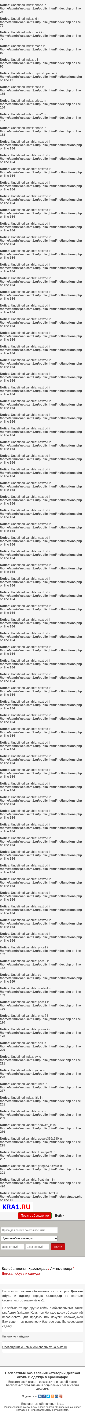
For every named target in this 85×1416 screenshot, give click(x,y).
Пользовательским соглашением (49, 1409)
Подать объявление (35, 1215)
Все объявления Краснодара (24, 1269)
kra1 (60, 1403)
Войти (59, 1215)
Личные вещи (61, 1269)
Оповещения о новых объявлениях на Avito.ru (34, 1347)
